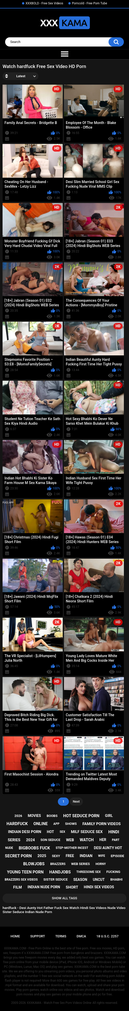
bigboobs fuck (34, 848)
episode (117, 856)
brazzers (58, 864)
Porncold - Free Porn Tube (89, 3)
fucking (113, 872)
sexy (56, 856)
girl (109, 816)
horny (100, 864)
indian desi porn (24, 831)
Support (37, 936)
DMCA (81, 936)
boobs (52, 816)
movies (34, 816)
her (102, 840)
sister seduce (56, 879)
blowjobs (34, 863)
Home (15, 936)
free (70, 856)
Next (76, 801)
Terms (60, 936)
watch (87, 839)
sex (62, 832)
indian (86, 855)
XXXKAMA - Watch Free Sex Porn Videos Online (59, 1003)
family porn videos (101, 824)
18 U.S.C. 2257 (107, 936)
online (41, 823)
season (80, 880)
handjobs (60, 872)
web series (80, 864)
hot (50, 832)
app (56, 824)
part (116, 840)
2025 (41, 855)
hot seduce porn (81, 815)
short (72, 887)
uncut (99, 880)
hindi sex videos (99, 887)
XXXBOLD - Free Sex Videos (44, 3)
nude (9, 848)
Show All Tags (64, 898)
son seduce (50, 840)
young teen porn (25, 872)
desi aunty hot (108, 848)
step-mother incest (72, 848)
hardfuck (17, 823)
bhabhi (116, 879)
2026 (18, 816)
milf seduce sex (87, 831)
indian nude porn (44, 887)
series (14, 840)
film (17, 887)
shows (71, 824)
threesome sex (89, 872)
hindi (113, 831)
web (70, 840)
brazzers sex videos (21, 879)
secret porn (18, 855)
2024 (30, 840)
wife (101, 856)
